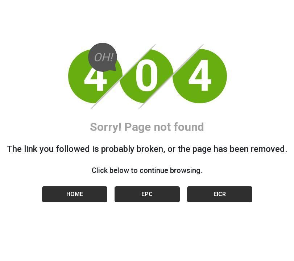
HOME (74, 194)
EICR (220, 194)
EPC (147, 194)
